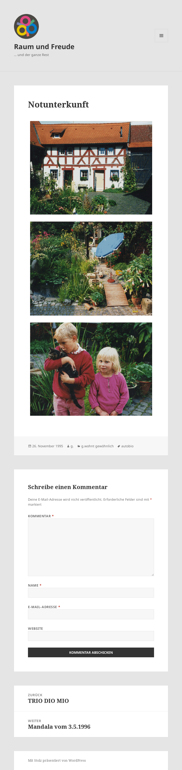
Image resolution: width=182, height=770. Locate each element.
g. (72, 446)
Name (34, 585)
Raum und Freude (44, 46)
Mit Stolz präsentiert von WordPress (57, 760)
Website (35, 628)
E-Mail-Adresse (44, 607)
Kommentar (41, 516)
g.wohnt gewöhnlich (97, 446)
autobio (127, 446)
